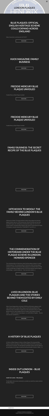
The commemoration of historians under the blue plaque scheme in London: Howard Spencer (24, 253)
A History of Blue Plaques (24, 336)
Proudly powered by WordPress (25, 411)
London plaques (24, 7)
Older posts (10, 407)
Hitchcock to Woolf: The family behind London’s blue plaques (24, 212)
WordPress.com (29, 413)
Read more (26, 41)
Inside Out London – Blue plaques (14, 377)
